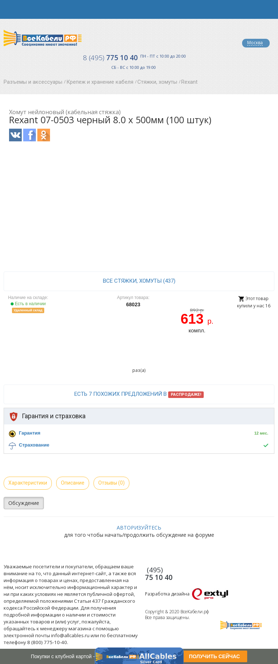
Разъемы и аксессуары (33, 82)
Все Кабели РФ (43, 38)
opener (9, 9)
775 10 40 (110, 57)
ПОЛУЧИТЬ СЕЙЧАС (214, 656)
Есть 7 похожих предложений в (139, 394)
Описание (72, 483)
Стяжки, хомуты (157, 82)
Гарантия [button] (29, 433)
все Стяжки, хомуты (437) (139, 281)
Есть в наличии (28, 303)
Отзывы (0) (111, 483)
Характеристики (27, 483)
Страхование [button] (34, 445)
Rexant (189, 82)
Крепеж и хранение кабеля (99, 82)
